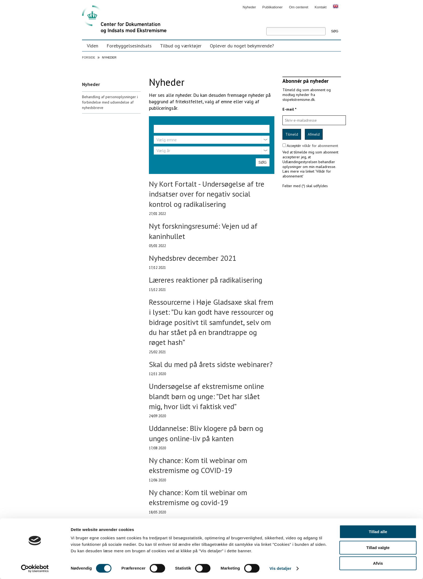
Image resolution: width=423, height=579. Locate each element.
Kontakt (320, 7)
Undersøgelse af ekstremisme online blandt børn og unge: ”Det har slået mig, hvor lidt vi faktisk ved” (206, 396)
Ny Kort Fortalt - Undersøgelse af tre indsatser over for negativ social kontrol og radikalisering (206, 194)
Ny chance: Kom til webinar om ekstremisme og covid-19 (198, 497)
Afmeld (314, 134)
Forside (88, 57)
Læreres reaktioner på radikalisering (205, 280)
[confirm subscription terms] (284, 145)
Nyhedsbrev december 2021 (192, 258)
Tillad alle (378, 531)
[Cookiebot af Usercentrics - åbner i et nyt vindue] (35, 568)
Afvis (378, 563)
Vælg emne (166, 139)
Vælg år (163, 150)
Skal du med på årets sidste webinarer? (210, 364)
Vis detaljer (280, 568)
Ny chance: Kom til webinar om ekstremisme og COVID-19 (198, 465)
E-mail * (289, 109)
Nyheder (249, 7)
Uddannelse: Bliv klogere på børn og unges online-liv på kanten (206, 433)
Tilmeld (291, 134)
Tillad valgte (378, 547)
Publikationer (272, 7)
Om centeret (298, 7)
